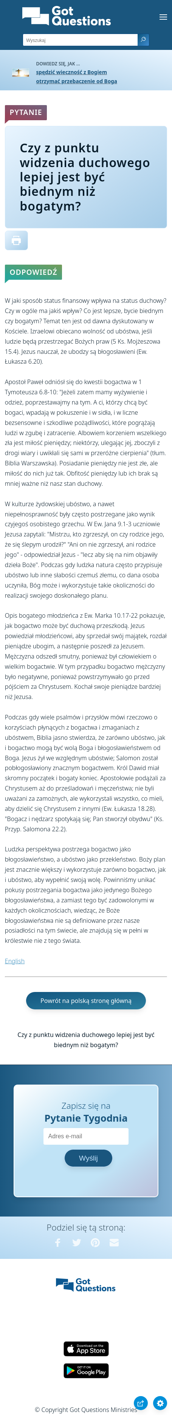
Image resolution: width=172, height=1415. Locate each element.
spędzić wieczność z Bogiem (71, 72)
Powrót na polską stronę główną (86, 1001)
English (15, 961)
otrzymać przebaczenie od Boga (76, 81)
